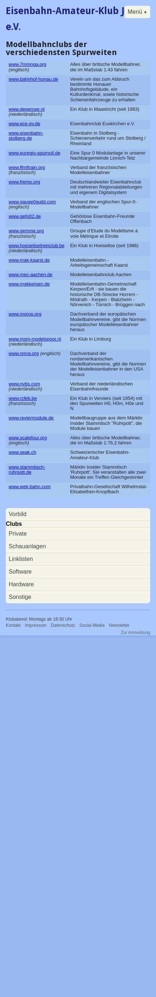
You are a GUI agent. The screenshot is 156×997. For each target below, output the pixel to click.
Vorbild (17, 514)
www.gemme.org (26, 230)
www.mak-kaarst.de (29, 260)
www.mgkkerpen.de (29, 284)
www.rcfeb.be (23, 398)
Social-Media (91, 625)
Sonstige (20, 597)
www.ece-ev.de (24, 123)
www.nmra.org (24, 353)
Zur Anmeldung (135, 632)
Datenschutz (63, 625)
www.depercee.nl (27, 109)
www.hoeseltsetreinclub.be (37, 245)
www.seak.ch (22, 452)
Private (18, 534)
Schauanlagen (27, 546)
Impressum (35, 625)
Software (20, 572)
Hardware (21, 584)
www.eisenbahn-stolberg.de (26, 135)
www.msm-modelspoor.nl (35, 339)
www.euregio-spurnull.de (34, 153)
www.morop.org (25, 314)
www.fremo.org (24, 182)
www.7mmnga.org (27, 64)
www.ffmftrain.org (27, 167)
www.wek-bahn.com (30, 486)
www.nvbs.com (24, 383)
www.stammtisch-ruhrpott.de (27, 469)
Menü (135, 12)
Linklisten (21, 559)
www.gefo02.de (25, 216)
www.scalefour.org (28, 437)
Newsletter (119, 625)
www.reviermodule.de (31, 418)
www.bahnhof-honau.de (33, 79)
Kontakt (13, 625)
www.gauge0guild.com (32, 201)
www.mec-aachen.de (31, 274)
